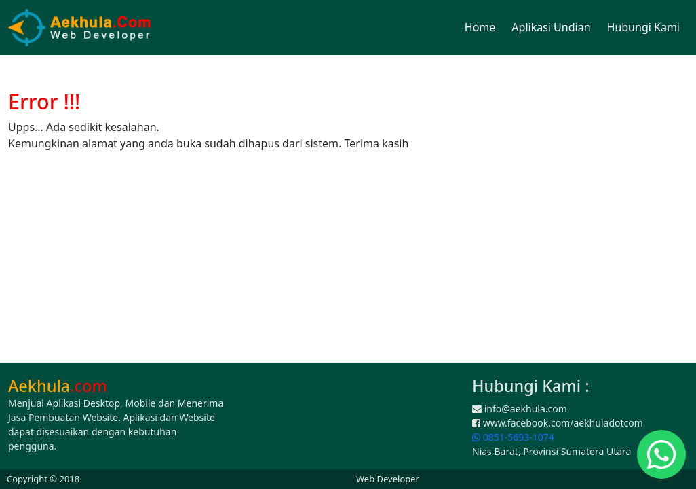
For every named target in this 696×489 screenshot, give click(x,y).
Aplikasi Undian (550, 27)
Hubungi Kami (643, 27)
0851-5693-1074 (513, 437)
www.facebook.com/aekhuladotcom (557, 422)
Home (480, 27)
